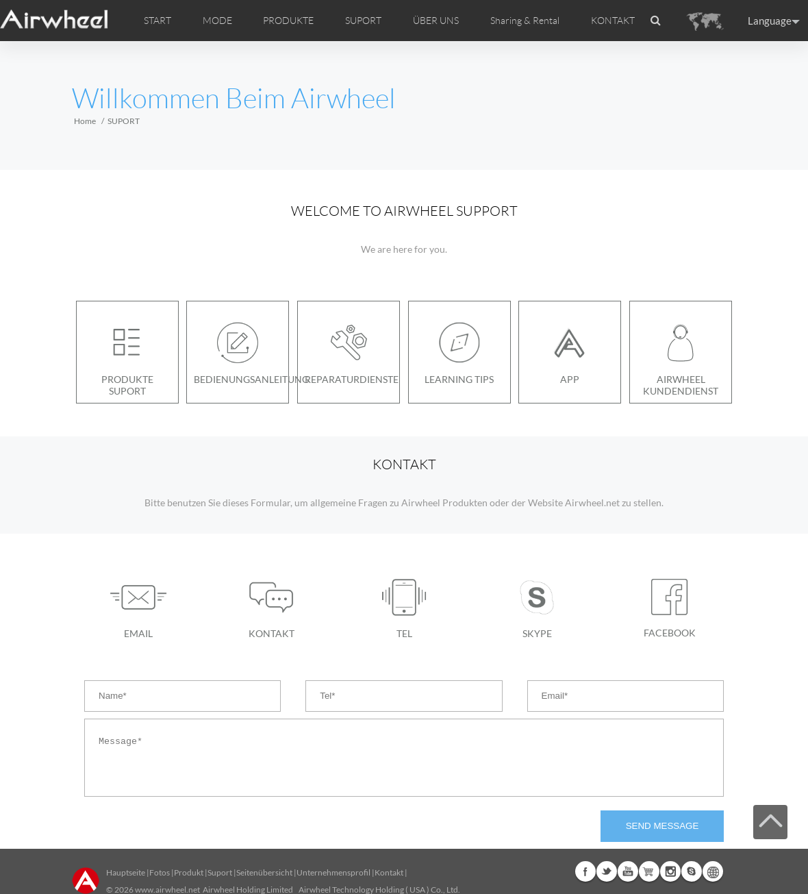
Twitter (606, 871)
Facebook (585, 871)
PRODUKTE (288, 20)
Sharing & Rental (524, 20)
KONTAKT (613, 20)
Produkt (188, 872)
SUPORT (363, 20)
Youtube (628, 871)
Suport (219, 872)
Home (85, 121)
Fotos (159, 872)
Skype (691, 871)
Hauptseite (125, 872)
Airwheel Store (649, 871)
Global (713, 871)
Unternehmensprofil (333, 872)
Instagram (670, 871)
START (157, 20)
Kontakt (389, 872)
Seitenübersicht (264, 872)
